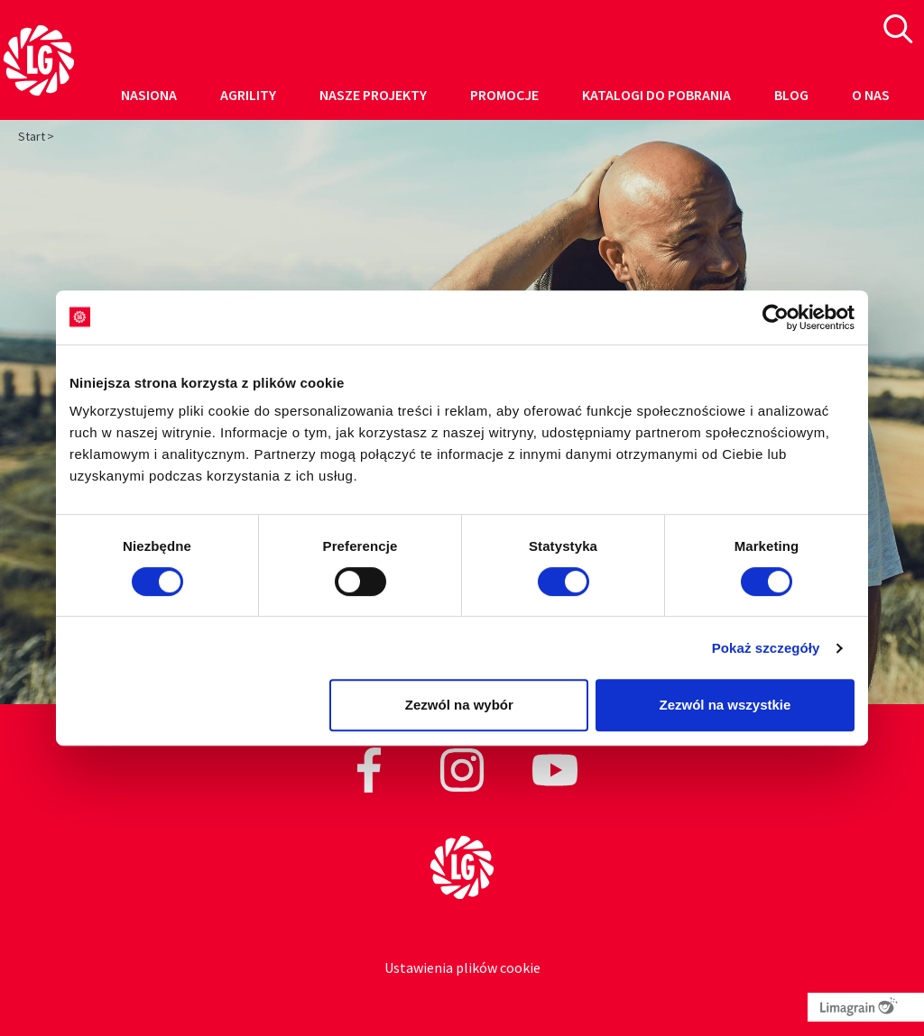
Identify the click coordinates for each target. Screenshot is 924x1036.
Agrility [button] (248, 95)
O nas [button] (871, 95)
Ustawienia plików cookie (462, 967)
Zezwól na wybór (459, 704)
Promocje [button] (504, 95)
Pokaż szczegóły (766, 648)
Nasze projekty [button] (373, 95)
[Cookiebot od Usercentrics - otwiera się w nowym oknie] (776, 317)
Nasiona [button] (149, 95)
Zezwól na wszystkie (725, 704)
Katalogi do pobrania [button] (656, 95)
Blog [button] (791, 95)
